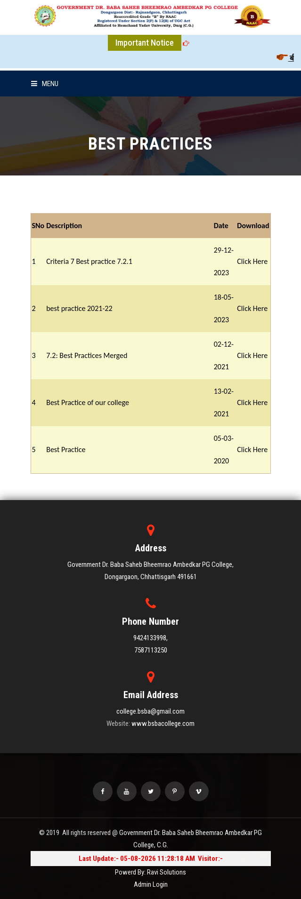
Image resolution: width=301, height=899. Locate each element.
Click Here (252, 261)
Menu (44, 84)
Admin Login (151, 884)
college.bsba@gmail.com (150, 711)
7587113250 (150, 650)
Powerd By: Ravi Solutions (150, 872)
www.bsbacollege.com (163, 723)
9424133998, (150, 638)
